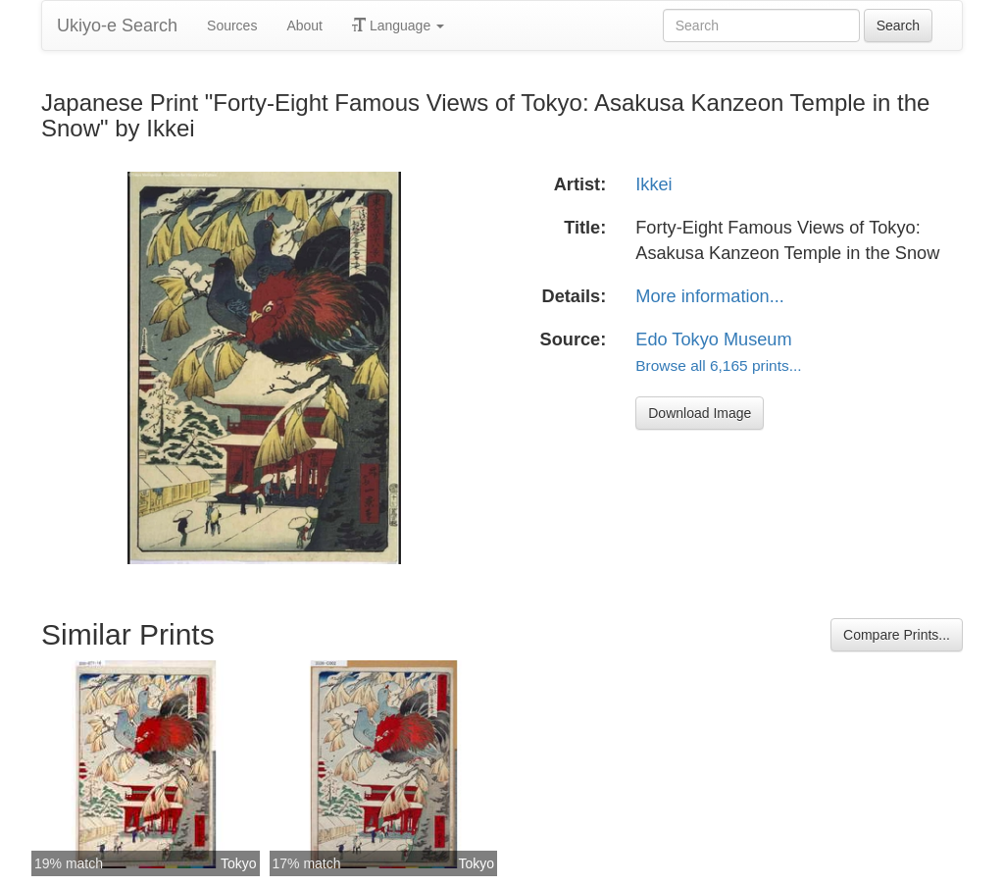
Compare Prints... (896, 635)
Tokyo (239, 863)
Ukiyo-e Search (117, 25)
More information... (709, 296)
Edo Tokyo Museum (713, 339)
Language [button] (398, 25)
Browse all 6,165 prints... (718, 365)
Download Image (699, 413)
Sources (232, 25)
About (304, 25)
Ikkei (653, 184)
